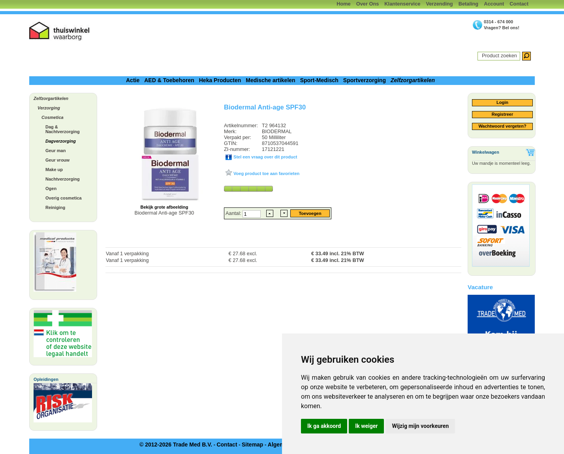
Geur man (55, 150)
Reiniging (55, 207)
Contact (518, 4)
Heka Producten (220, 80)
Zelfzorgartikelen (413, 80)
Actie (132, 80)
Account (494, 4)
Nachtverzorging (62, 179)
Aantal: (234, 213)
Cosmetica (52, 117)
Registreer (502, 114)
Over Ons (367, 4)
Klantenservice (402, 4)
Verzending (439, 4)
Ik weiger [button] (366, 426)
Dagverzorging (60, 141)
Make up (54, 169)
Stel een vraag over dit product (264, 156)
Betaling (468, 4)
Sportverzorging (364, 80)
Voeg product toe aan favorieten (265, 173)
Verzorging (49, 107)
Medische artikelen (270, 80)
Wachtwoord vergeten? (502, 126)
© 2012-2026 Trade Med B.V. (175, 444)
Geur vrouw (57, 160)
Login (502, 102)
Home (344, 4)
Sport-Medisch (319, 80)
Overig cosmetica (63, 198)
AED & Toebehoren (169, 80)
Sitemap (252, 444)
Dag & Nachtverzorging (62, 129)
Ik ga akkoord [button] (324, 426)
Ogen (50, 188)
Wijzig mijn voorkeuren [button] (420, 426)
